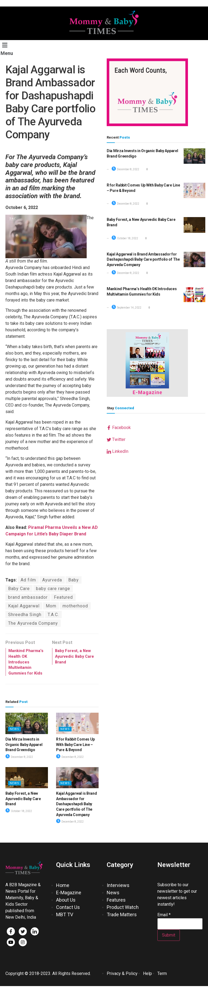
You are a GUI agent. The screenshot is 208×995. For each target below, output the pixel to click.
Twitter (116, 439)
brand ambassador (28, 597)
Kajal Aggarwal (24, 605)
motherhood (75, 605)
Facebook (119, 427)
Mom (51, 605)
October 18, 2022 (18, 820)
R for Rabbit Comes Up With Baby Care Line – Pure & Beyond (75, 753)
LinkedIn (117, 451)
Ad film (28, 579)
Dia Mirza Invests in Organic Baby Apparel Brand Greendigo (23, 753)
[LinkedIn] (35, 940)
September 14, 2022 (126, 307)
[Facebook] (11, 940)
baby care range (53, 588)
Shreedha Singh (24, 614)
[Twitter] (23, 940)
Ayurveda (52, 579)
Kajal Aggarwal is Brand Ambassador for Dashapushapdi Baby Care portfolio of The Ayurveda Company (76, 813)
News (14, 738)
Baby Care (19, 588)
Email (164, 924)
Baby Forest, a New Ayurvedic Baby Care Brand (23, 807)
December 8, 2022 (19, 765)
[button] (10, 48)
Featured (63, 597)
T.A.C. (53, 614)
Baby (73, 579)
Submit (168, 944)
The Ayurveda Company (33, 623)
